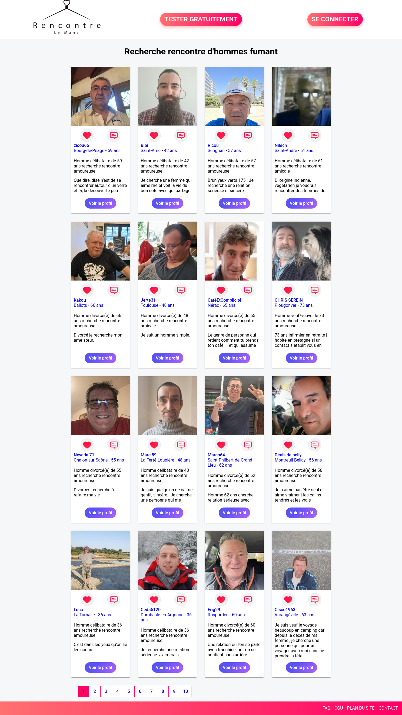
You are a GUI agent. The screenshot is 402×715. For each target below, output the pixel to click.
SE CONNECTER (335, 19)
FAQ (326, 708)
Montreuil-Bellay (290, 460)
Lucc (78, 609)
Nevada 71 (84, 454)
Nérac (213, 305)
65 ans (228, 305)
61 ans (306, 150)
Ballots (80, 305)
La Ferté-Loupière (157, 460)
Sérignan (216, 150)
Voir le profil (100, 203)
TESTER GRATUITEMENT (201, 19)
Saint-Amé (151, 150)
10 (185, 691)
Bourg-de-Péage (89, 150)
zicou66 (81, 145)
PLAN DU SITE (361, 708)
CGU (338, 708)
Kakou (80, 300)
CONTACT (388, 708)
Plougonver (285, 305)
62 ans (225, 465)
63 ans (307, 614)
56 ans (315, 460)
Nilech (281, 145)
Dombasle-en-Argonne (162, 614)
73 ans (306, 305)
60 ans (238, 614)
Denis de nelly (288, 454)
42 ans (170, 150)
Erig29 (214, 609)
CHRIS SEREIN (289, 300)
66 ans (96, 305)
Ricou (213, 145)
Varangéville (286, 614)
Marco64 (216, 454)
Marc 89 (149, 454)
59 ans (114, 150)
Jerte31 (148, 300)
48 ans (168, 305)
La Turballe (84, 614)
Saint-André (286, 150)
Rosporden (218, 614)
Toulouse (149, 305)
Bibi (144, 145)
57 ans (234, 150)
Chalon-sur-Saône (91, 460)
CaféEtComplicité (224, 300)
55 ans (117, 460)
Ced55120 (151, 609)
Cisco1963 (285, 609)
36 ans (104, 614)
